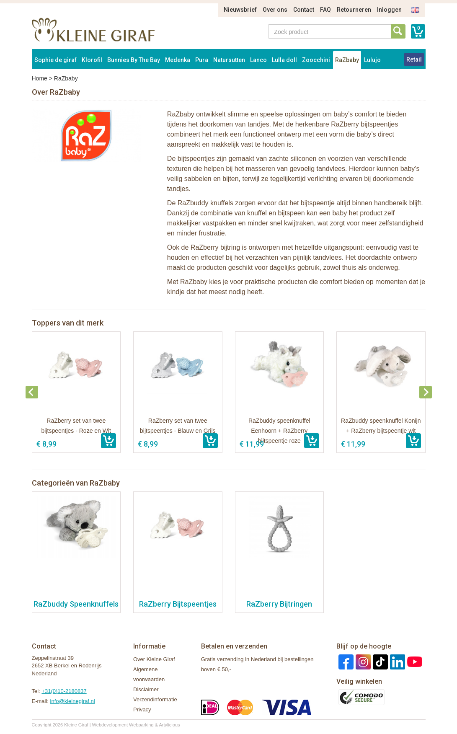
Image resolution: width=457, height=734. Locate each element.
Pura (201, 60)
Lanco (258, 60)
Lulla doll (284, 60)
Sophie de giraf (55, 60)
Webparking (141, 724)
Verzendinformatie (155, 699)
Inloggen (389, 9)
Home (39, 78)
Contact (303, 9)
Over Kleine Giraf (154, 659)
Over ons (275, 9)
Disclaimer (146, 689)
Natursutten (229, 60)
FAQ (325, 9)
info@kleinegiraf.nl (72, 701)
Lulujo (372, 60)
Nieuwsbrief (240, 9)
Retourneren (354, 9)
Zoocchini (316, 60)
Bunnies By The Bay (133, 60)
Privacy (142, 709)
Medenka (177, 60)
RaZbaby (347, 60)
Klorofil (92, 60)
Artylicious (169, 724)
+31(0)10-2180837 (63, 691)
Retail (414, 59)
